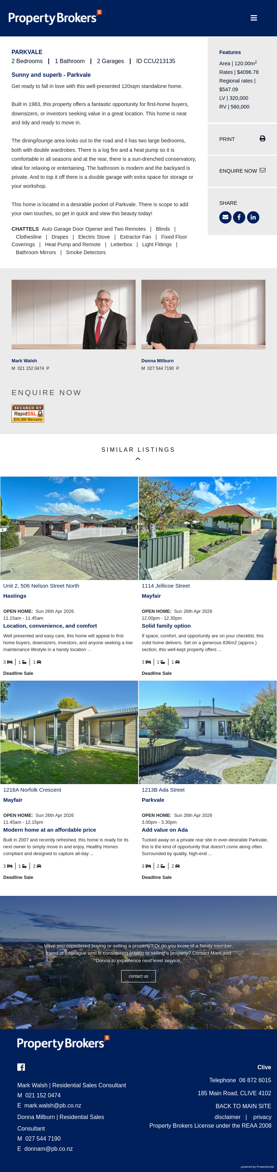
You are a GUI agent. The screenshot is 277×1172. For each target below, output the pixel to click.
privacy (262, 1117)
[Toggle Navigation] (254, 18)
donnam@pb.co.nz (49, 1149)
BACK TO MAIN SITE (243, 1106)
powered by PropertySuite (257, 1166)
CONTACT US (139, 976)
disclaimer (228, 1117)
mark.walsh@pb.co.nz (53, 1105)
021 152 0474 (39, 1095)
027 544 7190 (39, 1139)
